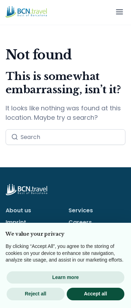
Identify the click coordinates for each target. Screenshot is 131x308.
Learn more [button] (65, 277)
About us (18, 210)
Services (80, 210)
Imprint (16, 222)
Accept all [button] (95, 293)
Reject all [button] (35, 293)
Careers (80, 222)
